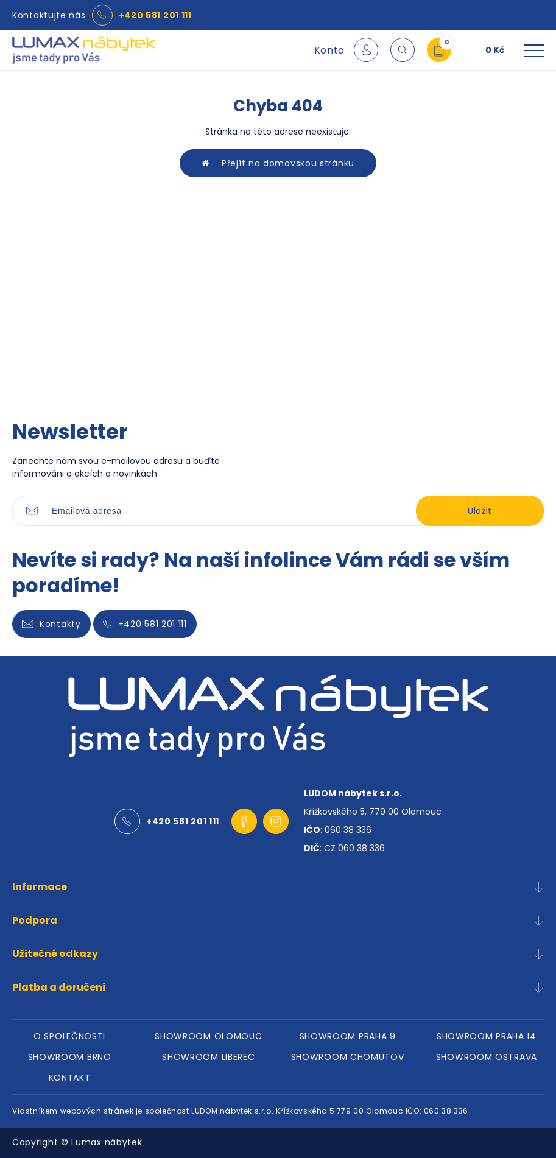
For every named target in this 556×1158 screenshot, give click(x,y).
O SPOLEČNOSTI (69, 1036)
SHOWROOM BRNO (69, 1057)
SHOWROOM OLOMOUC (208, 1036)
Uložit (480, 511)
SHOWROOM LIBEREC (208, 1057)
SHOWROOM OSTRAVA (486, 1057)
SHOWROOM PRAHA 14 (487, 1036)
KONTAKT (70, 1078)
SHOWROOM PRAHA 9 (348, 1036)
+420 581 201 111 (155, 15)
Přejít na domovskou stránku (278, 163)
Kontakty (51, 624)
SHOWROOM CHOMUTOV (347, 1057)
